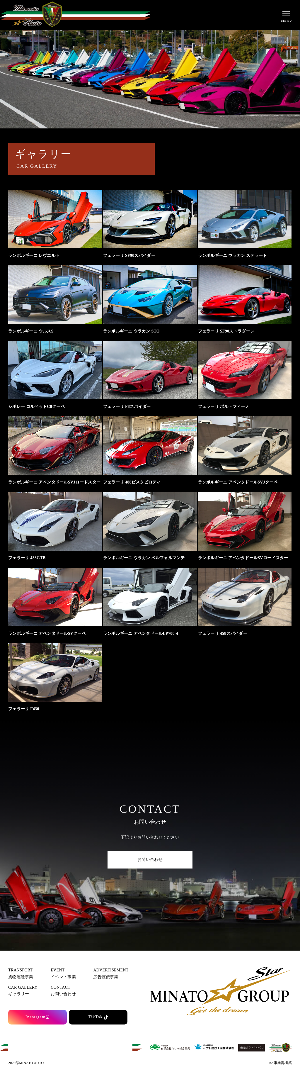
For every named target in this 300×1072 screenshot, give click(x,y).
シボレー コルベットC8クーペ (36, 406)
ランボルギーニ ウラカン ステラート (232, 255)
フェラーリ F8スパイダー (127, 406)
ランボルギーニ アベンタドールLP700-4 (140, 633)
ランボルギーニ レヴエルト (33, 255)
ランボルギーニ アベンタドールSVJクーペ (238, 482)
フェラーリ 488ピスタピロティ (132, 482)
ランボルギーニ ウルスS (31, 331)
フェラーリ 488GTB (26, 558)
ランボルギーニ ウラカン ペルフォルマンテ (144, 558)
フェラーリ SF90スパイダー (129, 255)
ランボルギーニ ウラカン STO (131, 331)
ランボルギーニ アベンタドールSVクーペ (47, 633)
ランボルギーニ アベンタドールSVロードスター (243, 558)
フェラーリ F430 (23, 709)
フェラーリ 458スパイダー (222, 633)
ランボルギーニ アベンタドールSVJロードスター (54, 482)
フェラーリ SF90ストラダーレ (226, 331)
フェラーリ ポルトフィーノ (223, 406)
